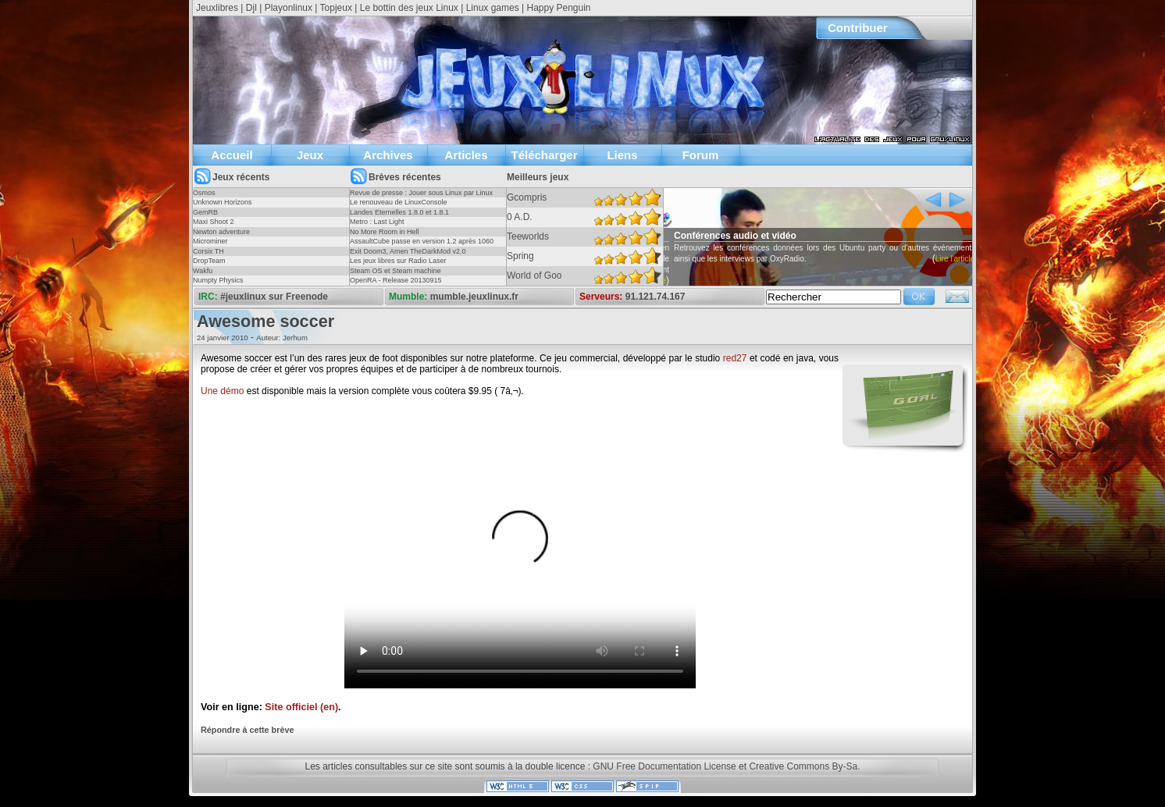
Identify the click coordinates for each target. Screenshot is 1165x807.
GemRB (205, 212)
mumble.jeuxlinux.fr (474, 296)
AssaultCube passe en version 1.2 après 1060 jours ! (421, 245)
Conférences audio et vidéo (758, 235)
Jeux (310, 155)
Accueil (231, 155)
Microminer (210, 241)
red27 (735, 358)
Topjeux (336, 7)
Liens (622, 155)
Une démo (222, 391)
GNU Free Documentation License (664, 766)
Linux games (492, 7)
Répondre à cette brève (247, 729)
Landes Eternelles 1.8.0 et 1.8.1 (399, 212)
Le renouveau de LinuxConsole (398, 202)
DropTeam (209, 261)
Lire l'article (669, 280)
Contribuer (858, 27)
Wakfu (202, 271)
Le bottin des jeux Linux (409, 7)
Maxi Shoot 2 (213, 222)
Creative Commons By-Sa (803, 766)
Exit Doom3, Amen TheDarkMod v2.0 (407, 251)
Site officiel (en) (301, 707)
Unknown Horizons (222, 202)
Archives (387, 155)
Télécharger (544, 155)
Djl (251, 7)
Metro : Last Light (377, 222)
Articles (465, 155)
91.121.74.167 (655, 296)
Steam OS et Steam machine (395, 271)
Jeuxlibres (217, 7)
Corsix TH (208, 251)
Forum (700, 155)
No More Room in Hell (384, 232)
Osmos (204, 193)
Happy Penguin (558, 7)
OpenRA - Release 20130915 (396, 280)
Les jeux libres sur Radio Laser (398, 261)
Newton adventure (221, 232)
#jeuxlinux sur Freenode (274, 296)
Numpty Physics (218, 280)
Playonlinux (288, 7)
